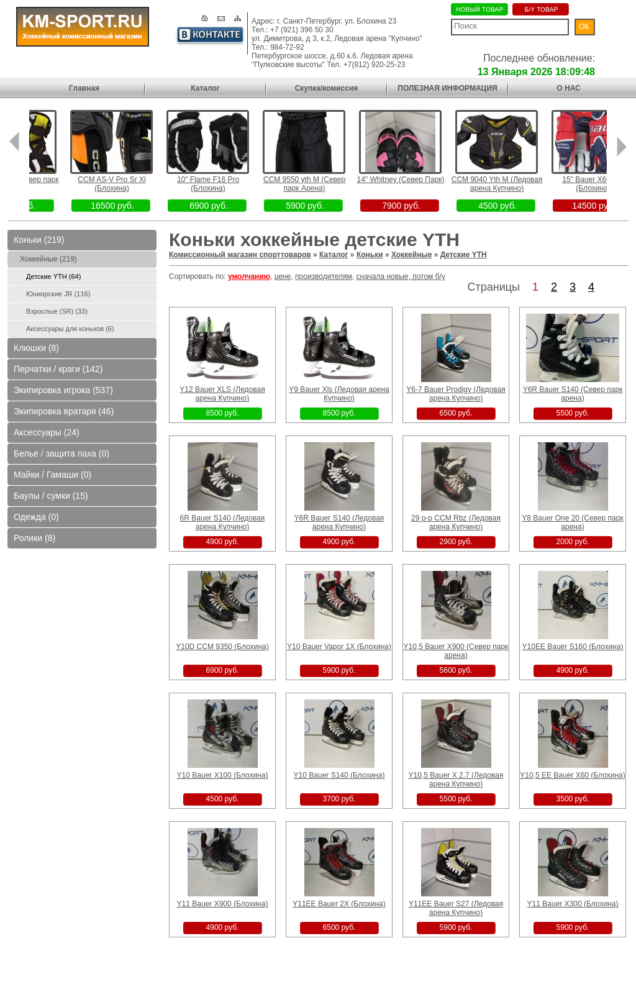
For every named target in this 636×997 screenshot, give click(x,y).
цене (283, 276)
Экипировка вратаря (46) (64, 411)
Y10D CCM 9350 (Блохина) (222, 646)
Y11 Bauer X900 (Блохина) (222, 903)
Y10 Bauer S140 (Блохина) (339, 775)
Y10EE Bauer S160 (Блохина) (573, 646)
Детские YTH (463, 254)
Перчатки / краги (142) (58, 369)
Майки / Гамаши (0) (52, 475)
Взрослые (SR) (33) (57, 311)
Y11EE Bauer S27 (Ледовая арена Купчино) (456, 908)
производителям (323, 276)
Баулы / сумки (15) (51, 496)
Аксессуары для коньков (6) (70, 328)
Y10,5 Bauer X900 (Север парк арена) (456, 651)
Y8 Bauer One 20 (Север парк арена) (572, 522)
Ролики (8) (34, 538)
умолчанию (249, 276)
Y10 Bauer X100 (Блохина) (222, 775)
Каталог (205, 88)
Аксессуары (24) (47, 432)
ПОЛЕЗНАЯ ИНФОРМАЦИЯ (447, 88)
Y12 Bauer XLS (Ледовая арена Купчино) (222, 394)
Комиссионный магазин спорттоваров (240, 254)
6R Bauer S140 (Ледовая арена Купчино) (222, 522)
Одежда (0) (36, 517)
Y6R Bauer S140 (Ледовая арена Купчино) (339, 522)
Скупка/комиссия (326, 88)
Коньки (370, 254)
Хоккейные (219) (48, 259)
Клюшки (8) (36, 348)
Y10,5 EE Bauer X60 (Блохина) (572, 775)
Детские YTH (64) (53, 276)
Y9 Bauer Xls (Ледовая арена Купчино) (339, 394)
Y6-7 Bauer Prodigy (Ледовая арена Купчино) (455, 394)
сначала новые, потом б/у (401, 276)
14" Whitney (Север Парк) (420, 179)
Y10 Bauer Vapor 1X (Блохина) (339, 646)
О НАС (568, 88)
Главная (84, 88)
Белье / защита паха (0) (61, 453)
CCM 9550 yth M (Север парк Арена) (324, 184)
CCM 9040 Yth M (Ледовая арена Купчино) (516, 184)
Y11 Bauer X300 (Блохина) (573, 903)
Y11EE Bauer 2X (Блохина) (339, 903)
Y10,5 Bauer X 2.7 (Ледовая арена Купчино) (456, 779)
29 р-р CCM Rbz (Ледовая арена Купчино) (456, 522)
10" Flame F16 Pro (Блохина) (227, 184)
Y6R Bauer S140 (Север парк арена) (573, 394)
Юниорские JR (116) (58, 294)
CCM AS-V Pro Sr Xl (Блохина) (131, 184)
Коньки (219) (39, 240)
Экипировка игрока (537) (63, 390)
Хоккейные (411, 254)
